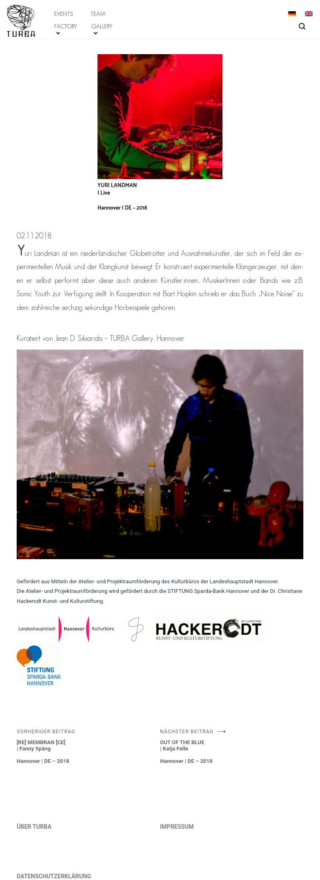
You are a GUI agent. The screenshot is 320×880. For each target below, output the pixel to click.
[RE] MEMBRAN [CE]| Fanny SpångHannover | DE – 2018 (88, 746)
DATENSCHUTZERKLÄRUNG (54, 876)
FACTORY (65, 26)
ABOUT (13, 7)
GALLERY (102, 26)
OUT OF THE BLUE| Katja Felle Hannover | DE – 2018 (231, 746)
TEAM (97, 13)
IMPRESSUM (177, 826)
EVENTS (63, 13)
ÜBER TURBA (34, 826)
